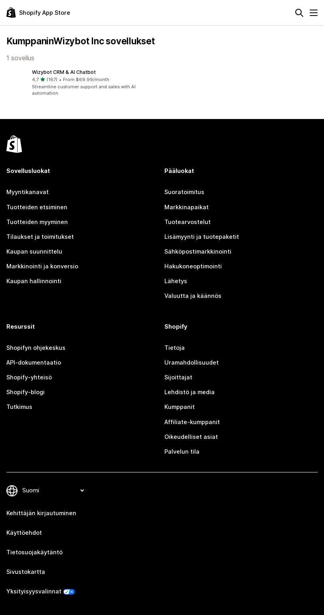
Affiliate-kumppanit (192, 422)
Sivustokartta (25, 571)
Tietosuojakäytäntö (34, 552)
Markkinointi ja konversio (42, 266)
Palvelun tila (182, 451)
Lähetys (175, 281)
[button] (82, 83)
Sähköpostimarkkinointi (197, 251)
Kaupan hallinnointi (33, 281)
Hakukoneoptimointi (193, 266)
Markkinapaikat (186, 207)
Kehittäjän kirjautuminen (41, 513)
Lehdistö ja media (189, 392)
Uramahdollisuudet (191, 362)
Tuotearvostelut (187, 222)
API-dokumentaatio (33, 362)
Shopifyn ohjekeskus (35, 347)
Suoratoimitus (184, 192)
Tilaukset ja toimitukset (40, 236)
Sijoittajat (178, 377)
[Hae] (299, 13)
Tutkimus (19, 407)
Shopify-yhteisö (29, 377)
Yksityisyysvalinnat (33, 591)
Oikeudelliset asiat (191, 436)
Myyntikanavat (27, 192)
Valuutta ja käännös (192, 296)
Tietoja (174, 347)
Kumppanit (179, 407)
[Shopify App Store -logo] (38, 12)
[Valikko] (314, 13)
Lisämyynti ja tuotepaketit (201, 236)
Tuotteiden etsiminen (36, 207)
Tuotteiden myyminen (37, 222)
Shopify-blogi (25, 392)
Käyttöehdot (24, 532)
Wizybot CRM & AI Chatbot (64, 72)
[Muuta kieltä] (53, 490)
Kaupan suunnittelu (34, 251)
